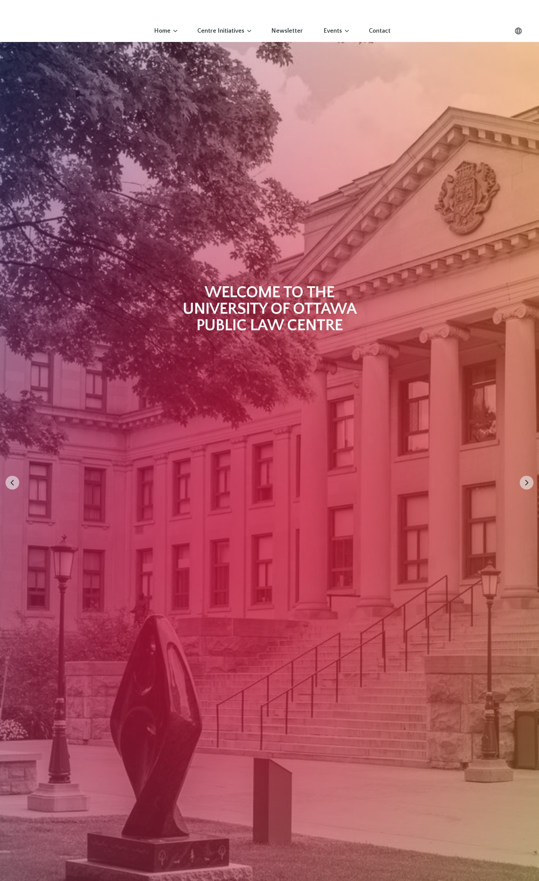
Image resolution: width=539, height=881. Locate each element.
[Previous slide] (12, 483)
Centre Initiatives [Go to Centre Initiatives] (225, 31)
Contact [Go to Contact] (379, 31)
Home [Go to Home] (166, 31)
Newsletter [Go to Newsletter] (287, 31)
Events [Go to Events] (336, 31)
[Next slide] (527, 483)
